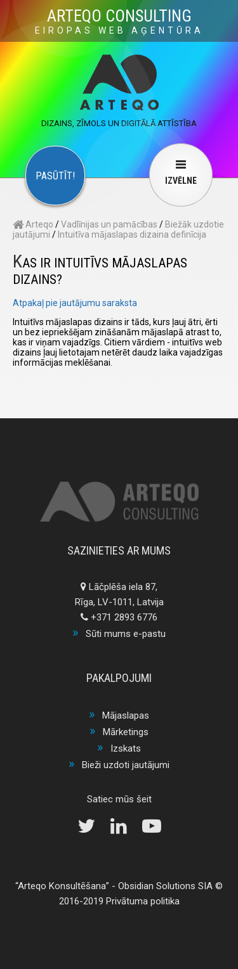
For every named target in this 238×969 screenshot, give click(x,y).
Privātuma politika (143, 901)
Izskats (125, 748)
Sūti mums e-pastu (126, 633)
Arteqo (33, 224)
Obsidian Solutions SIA (165, 886)
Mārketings (126, 732)
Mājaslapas (125, 715)
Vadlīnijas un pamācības (109, 224)
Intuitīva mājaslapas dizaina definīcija (132, 234)
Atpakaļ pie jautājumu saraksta (75, 303)
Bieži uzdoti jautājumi (125, 765)
